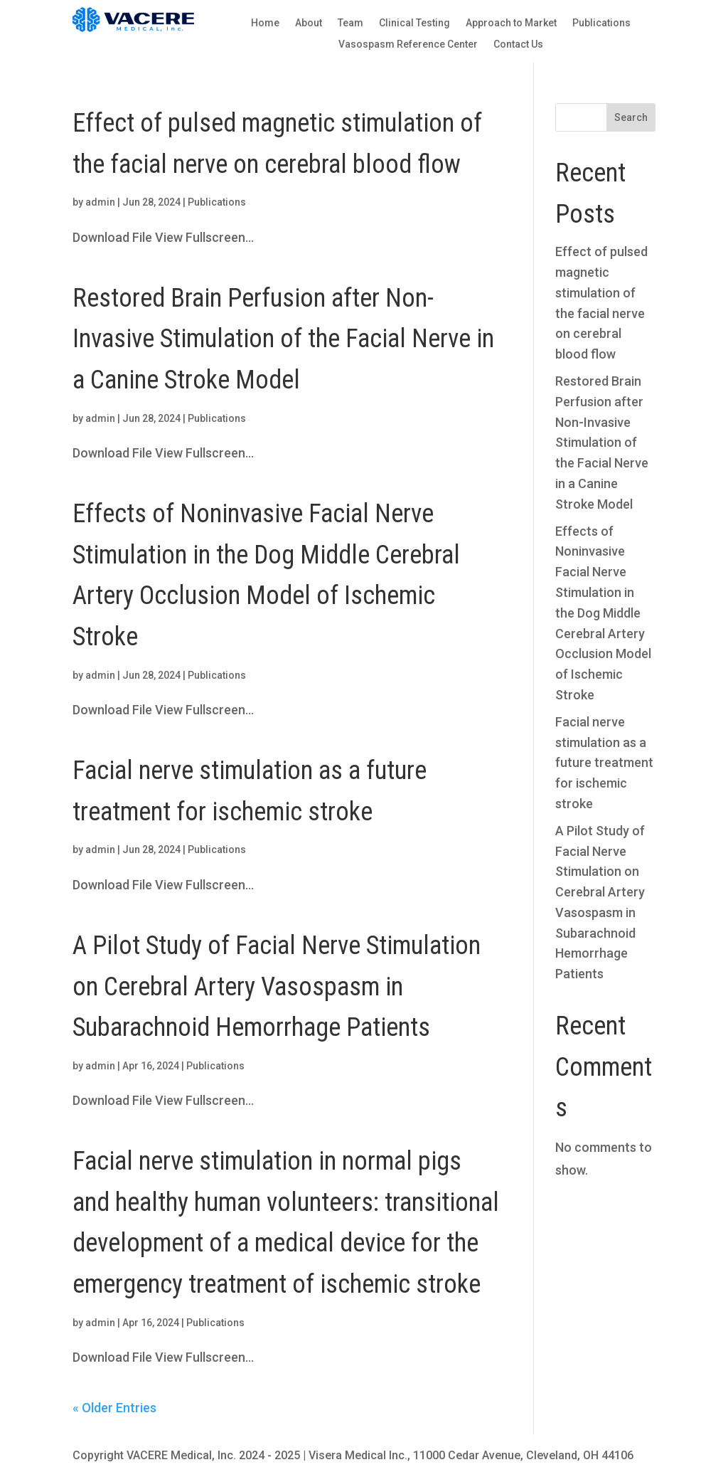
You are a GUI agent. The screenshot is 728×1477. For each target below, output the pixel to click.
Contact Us (518, 44)
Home (265, 23)
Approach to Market (511, 23)
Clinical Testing (414, 23)
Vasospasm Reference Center (408, 44)
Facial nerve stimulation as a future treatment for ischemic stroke (604, 762)
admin (100, 202)
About (308, 23)
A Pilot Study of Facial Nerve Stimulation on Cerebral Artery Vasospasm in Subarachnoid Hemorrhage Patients (277, 986)
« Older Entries (114, 1407)
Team (350, 23)
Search (631, 117)
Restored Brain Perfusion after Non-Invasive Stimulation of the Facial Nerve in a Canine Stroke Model (283, 339)
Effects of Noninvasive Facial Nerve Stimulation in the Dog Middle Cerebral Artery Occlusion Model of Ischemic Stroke (603, 613)
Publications (601, 23)
